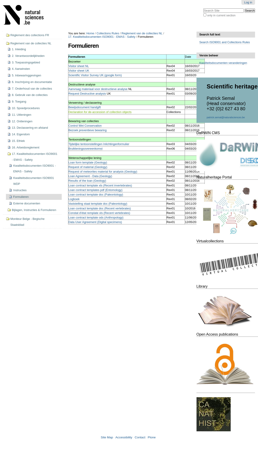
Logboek (73, 199)
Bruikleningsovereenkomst (85, 148)
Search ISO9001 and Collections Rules (224, 42)
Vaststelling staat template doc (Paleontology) (97, 203)
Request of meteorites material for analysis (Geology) (102, 171)
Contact (140, 437)
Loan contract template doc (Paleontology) (95, 194)
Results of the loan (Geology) (87, 180)
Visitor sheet (78, 70)
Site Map (107, 437)
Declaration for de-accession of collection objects (99, 112)
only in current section (221, 15)
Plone (152, 437)
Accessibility (123, 437)
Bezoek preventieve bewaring (87, 130)
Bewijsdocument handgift (84, 107)
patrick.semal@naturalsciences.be (226, 117)
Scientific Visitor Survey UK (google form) (95, 75)
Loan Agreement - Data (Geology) (90, 176)
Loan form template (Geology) (87, 162)
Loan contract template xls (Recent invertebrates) (100, 185)
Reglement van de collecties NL (142, 33)
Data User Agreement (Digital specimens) (95, 222)
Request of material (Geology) (87, 167)
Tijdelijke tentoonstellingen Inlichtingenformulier (98, 144)
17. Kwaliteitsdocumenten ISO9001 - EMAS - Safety (101, 36)
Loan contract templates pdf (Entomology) (95, 190)
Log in (248, 2)
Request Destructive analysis (87, 93)
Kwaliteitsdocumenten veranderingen (223, 63)
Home (90, 33)
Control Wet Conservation (85, 125)
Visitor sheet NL (78, 66)
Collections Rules (108, 33)
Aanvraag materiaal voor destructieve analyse (98, 89)
